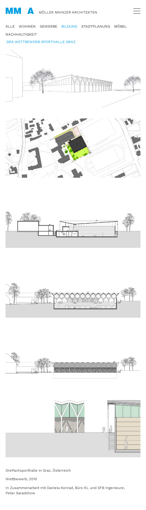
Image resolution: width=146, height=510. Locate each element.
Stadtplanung (95, 26)
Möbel (120, 26)
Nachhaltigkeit (21, 34)
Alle (10, 26)
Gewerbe (48, 26)
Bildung (69, 26)
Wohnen (27, 26)
